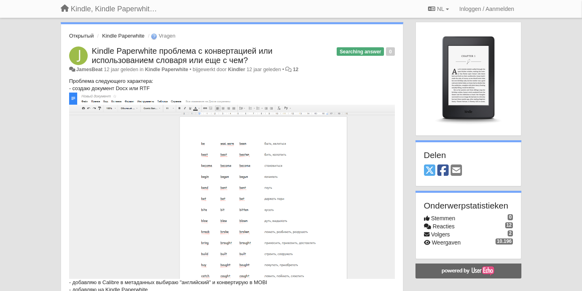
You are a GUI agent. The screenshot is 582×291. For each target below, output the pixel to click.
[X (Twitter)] (429, 171)
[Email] (456, 171)
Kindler (236, 69)
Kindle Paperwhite (123, 36)
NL (438, 9)
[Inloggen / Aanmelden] (486, 9)
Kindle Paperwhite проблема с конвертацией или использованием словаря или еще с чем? (182, 55)
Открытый (81, 36)
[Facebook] (443, 171)
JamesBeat (89, 69)
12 (296, 69)
